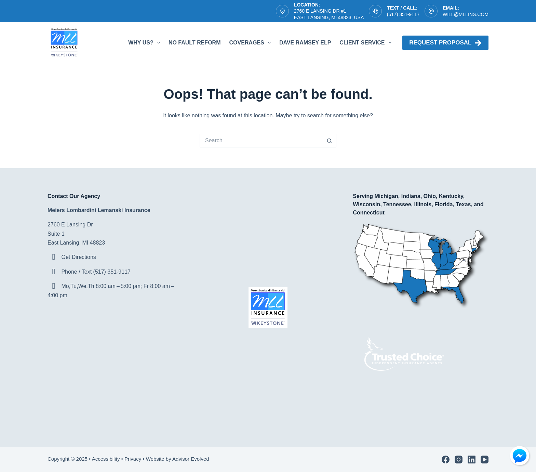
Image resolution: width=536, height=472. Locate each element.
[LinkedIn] (471, 459)
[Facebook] (446, 459)
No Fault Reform (195, 42)
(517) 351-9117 (403, 14)
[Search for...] (261, 140)
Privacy (132, 459)
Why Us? (145, 43)
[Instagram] (459, 459)
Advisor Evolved (191, 459)
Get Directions (78, 257)
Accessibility (106, 459)
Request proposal (445, 43)
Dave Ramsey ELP (305, 42)
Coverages (251, 43)
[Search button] (329, 140)
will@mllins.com (465, 14)
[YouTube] (484, 459)
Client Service (366, 43)
